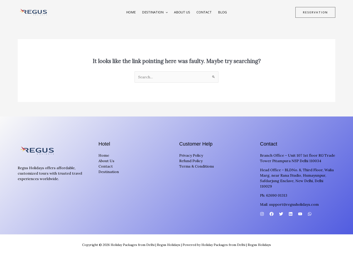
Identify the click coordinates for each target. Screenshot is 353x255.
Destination (155, 12)
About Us (182, 12)
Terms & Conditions (196, 166)
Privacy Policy (191, 155)
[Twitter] (281, 214)
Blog (222, 12)
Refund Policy (191, 160)
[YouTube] (300, 214)
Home (131, 12)
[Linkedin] (291, 214)
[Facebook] (272, 214)
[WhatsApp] (310, 214)
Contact (204, 12)
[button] (166, 12)
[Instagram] (262, 214)
